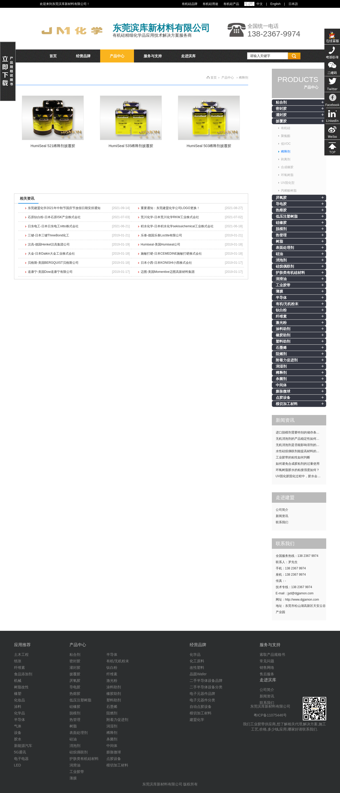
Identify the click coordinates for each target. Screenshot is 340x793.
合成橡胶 (287, 167)
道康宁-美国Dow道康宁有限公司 (50, 272)
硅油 (279, 254)
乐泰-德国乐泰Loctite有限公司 (161, 235)
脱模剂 (281, 229)
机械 (17, 680)
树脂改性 (21, 687)
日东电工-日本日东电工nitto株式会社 (53, 226)
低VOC (286, 144)
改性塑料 (197, 667)
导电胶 (281, 204)
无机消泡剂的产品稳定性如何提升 (299, 438)
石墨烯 (281, 347)
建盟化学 (197, 720)
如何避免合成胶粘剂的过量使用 (297, 463)
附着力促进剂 (287, 360)
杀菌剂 (281, 379)
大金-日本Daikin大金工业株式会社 (51, 253)
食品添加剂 (23, 674)
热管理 (281, 235)
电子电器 (21, 759)
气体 (17, 726)
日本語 (293, 4)
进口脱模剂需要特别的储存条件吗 (299, 432)
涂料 (17, 706)
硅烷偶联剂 (285, 266)
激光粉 (281, 322)
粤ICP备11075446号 (270, 715)
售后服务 (267, 674)
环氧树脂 (287, 175)
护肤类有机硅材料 (290, 272)
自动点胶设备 (200, 706)
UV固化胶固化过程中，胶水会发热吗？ (301, 476)
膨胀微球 (283, 391)
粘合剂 (281, 102)
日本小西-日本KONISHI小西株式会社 (166, 263)
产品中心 (117, 56)
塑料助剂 (283, 341)
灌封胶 (281, 115)
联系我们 (282, 522)
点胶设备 (283, 397)
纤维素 (281, 316)
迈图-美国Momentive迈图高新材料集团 (168, 272)
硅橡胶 (281, 223)
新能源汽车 (23, 746)
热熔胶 (281, 210)
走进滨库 (188, 56)
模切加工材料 (287, 404)
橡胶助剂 (283, 335)
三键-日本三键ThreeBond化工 (48, 235)
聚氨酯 (285, 136)
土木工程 (21, 654)
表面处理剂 (285, 248)
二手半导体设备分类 (206, 687)
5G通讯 (20, 752)
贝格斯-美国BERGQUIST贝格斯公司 (53, 263)
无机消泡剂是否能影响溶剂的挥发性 (301, 445)
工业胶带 (283, 285)
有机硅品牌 (189, 4)
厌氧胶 (281, 198)
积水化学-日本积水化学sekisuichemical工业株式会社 (177, 226)
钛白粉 (281, 310)
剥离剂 (285, 159)
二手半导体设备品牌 (206, 680)
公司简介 (282, 510)
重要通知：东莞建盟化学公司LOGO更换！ (170, 208)
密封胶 (281, 108)
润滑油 (281, 279)
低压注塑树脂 (287, 216)
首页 (53, 56)
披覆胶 (281, 121)
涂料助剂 (283, 329)
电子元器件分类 (202, 700)
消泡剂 (281, 260)
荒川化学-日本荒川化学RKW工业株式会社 (170, 217)
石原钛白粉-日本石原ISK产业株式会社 (54, 217)
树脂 (279, 241)
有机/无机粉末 (287, 304)
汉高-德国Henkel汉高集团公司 (49, 244)
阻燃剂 (281, 354)
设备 (17, 733)
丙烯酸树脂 (289, 190)
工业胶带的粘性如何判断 (293, 457)
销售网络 (267, 667)
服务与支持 (153, 56)
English (275, 4)
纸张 (17, 661)
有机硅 (285, 128)
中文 (259, 4)
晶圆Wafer (198, 674)
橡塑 (17, 693)
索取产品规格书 (272, 654)
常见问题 (267, 661)
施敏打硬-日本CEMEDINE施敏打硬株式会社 (171, 253)
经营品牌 (83, 56)
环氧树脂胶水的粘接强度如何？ (297, 470)
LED (17, 765)
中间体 (281, 385)
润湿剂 (281, 366)
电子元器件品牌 (202, 693)
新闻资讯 (282, 516)
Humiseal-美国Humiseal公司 (160, 244)
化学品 (19, 713)
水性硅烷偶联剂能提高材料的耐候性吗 (301, 451)
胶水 (17, 739)
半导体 (281, 297)
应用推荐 (22, 645)
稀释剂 (285, 151)
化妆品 (19, 700)
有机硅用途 (210, 4)
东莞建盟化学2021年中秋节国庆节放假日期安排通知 (64, 208)
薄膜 (279, 291)
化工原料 (197, 661)
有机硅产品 (231, 4)
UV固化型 (288, 183)
